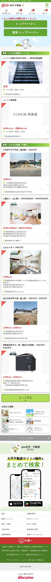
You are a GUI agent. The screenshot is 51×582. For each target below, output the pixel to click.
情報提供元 (24, 550)
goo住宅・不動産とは (8, 547)
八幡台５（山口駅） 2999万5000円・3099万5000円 (25, 199)
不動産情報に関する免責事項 (38, 550)
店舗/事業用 (5, 534)
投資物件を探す (33, 529)
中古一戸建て (32, 524)
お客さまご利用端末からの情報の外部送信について (32, 547)
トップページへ (25, 23)
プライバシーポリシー (13, 560)
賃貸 (3, 514)
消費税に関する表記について (34, 554)
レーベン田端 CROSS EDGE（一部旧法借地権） (23, 58)
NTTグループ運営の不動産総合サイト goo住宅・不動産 (16, 1)
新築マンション (7, 519)
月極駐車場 (31, 514)
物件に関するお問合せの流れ (11, 550)
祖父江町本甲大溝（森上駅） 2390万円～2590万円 (25, 298)
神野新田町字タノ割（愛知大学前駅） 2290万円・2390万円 (24, 346)
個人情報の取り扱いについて (15, 554)
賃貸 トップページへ (25, 32)
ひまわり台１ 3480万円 (13, 247)
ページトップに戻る (25, 438)
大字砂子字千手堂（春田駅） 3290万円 (20, 150)
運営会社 (40, 560)
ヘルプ (24, 560)
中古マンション (33, 519)
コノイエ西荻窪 (9, 100)
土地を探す (5, 529)
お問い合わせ (32, 560)
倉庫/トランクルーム (35, 534)
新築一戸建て (6, 524)
